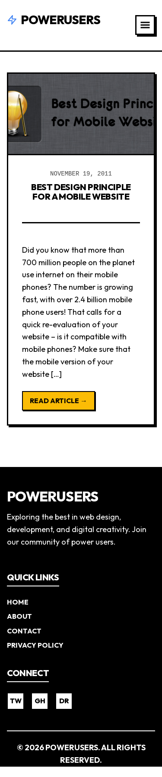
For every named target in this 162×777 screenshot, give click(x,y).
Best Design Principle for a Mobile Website (81, 192)
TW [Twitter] (16, 700)
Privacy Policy (35, 645)
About (19, 616)
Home (18, 602)
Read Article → (58, 400)
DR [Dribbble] (64, 700)
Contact (24, 631)
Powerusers (53, 19)
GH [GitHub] (40, 700)
